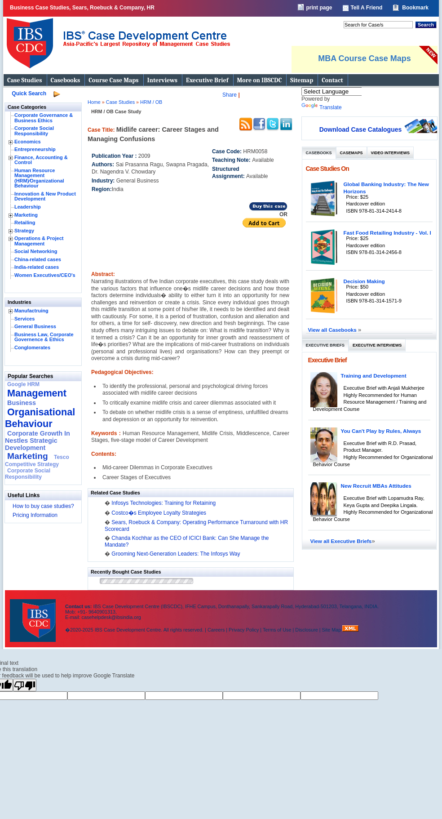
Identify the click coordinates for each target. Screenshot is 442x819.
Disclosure (306, 629)
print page (319, 7)
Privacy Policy (244, 629)
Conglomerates (32, 347)
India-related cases (36, 267)
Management (36, 393)
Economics (27, 141)
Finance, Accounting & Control (41, 160)
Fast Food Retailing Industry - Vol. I (387, 233)
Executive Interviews (377, 345)
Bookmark (415, 7)
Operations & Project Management (38, 241)
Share (229, 95)
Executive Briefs (325, 345)
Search (426, 24)
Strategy (24, 230)
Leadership (27, 206)
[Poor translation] (24, 685)
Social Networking (35, 251)
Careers (216, 629)
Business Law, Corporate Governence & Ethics (44, 337)
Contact (332, 80)
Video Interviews (390, 153)
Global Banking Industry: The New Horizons (386, 187)
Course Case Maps (113, 80)
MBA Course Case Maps (364, 58)
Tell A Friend (366, 7)
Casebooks (65, 80)
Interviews (162, 80)
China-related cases (37, 259)
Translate (321, 107)
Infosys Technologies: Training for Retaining (163, 503)
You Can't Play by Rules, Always (381, 431)
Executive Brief (207, 80)
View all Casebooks (333, 330)
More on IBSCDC (259, 80)
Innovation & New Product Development (45, 196)
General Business (35, 326)
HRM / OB (151, 102)
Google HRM (23, 384)
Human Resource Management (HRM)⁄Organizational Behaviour (39, 178)
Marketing (26, 215)
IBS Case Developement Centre (33, 614)
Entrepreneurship (35, 149)
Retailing (24, 222)
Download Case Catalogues (360, 129)
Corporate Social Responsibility (34, 130)
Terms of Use (277, 629)
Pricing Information (35, 515)
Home (94, 102)
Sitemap (301, 80)
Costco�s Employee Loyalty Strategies (158, 513)
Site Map (332, 629)
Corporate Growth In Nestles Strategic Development (37, 440)
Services (24, 318)
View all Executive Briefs (341, 541)
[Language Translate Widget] (343, 91)
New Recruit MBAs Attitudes (376, 486)
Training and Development (374, 375)
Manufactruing (31, 310)
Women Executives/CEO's (44, 275)
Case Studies (24, 80)
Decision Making (364, 281)
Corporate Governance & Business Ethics (43, 117)
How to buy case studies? (43, 506)
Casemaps (351, 153)
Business (21, 402)
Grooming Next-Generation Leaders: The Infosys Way (175, 554)
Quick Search (29, 93)
